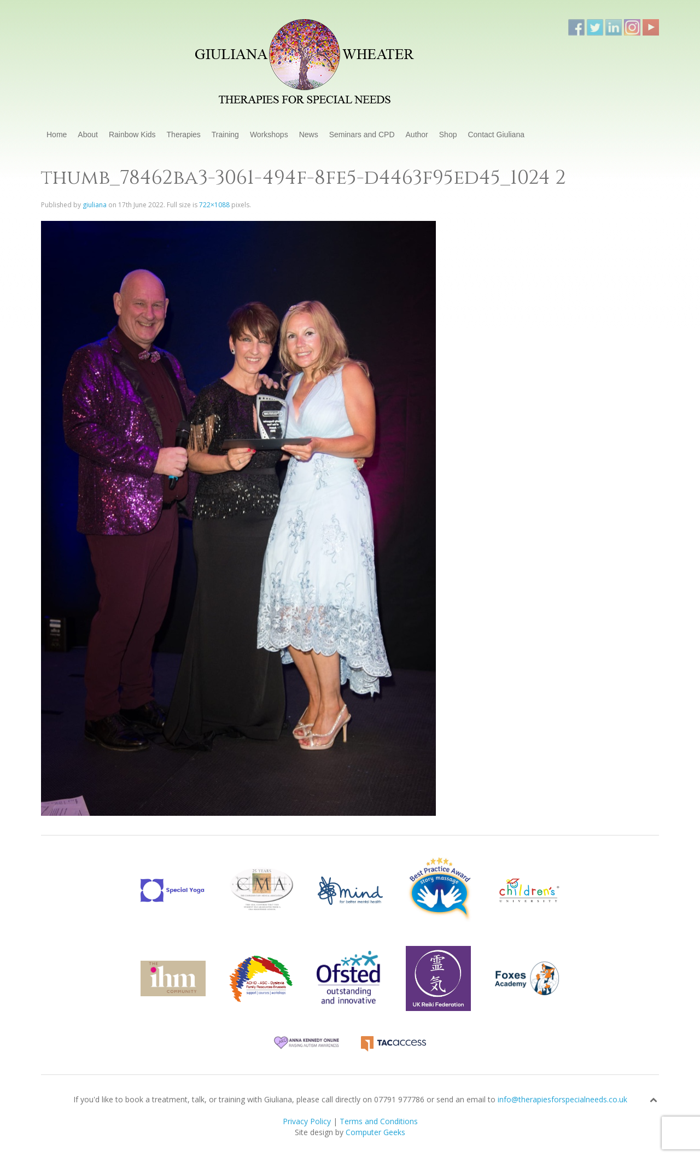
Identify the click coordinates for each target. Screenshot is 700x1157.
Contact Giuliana (496, 134)
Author (417, 134)
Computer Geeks (375, 1132)
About (88, 134)
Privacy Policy (307, 1121)
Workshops (269, 134)
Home (56, 134)
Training (225, 134)
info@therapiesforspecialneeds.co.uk (562, 1099)
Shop (448, 134)
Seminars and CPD (362, 134)
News (308, 134)
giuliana (95, 204)
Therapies (184, 134)
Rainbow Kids (132, 134)
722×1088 (214, 204)
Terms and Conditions (379, 1121)
